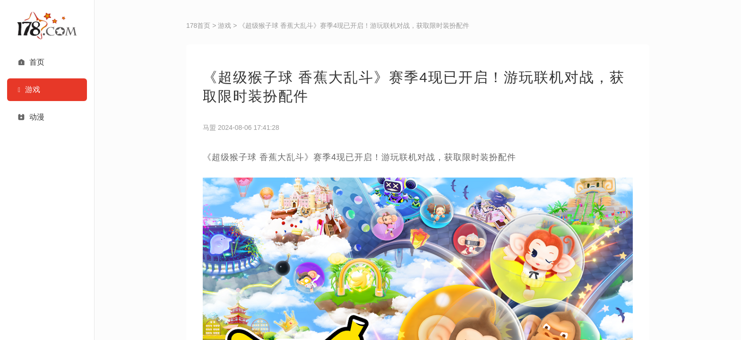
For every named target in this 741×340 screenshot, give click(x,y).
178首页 (198, 25)
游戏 (224, 25)
